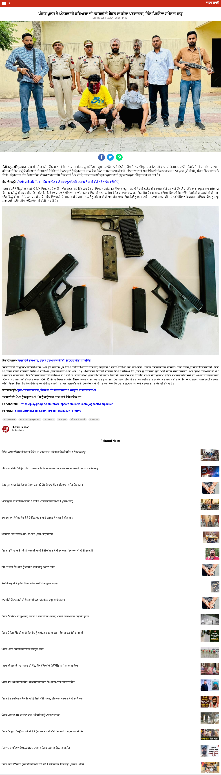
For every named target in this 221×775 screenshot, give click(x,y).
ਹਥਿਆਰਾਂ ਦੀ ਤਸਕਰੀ (78, 419)
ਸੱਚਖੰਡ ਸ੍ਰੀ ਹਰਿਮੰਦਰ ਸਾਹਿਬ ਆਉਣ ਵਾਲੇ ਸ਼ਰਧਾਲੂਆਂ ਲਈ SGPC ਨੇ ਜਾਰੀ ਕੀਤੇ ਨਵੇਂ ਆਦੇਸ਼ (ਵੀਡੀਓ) (68, 181)
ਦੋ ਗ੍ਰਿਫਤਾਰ (94, 419)
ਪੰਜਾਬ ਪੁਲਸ (62, 419)
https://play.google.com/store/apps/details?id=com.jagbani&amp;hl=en (67, 404)
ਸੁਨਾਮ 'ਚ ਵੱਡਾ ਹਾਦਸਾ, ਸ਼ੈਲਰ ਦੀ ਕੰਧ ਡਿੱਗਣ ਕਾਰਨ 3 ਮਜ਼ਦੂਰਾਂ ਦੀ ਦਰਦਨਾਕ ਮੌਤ (56, 390)
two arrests (49, 419)
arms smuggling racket (30, 419)
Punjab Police (9, 419)
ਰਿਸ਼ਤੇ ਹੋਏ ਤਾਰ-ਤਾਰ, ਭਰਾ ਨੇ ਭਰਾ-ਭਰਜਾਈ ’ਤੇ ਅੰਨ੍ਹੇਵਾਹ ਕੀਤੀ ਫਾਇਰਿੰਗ (54, 360)
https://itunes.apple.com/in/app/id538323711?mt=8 (48, 410)
